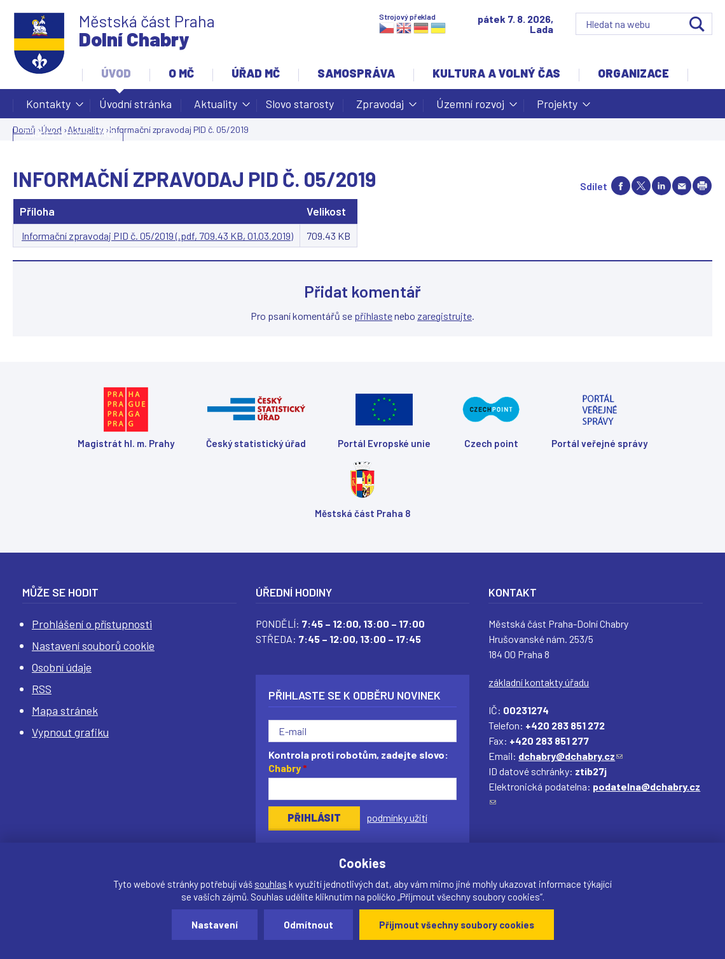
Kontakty (48, 107)
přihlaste (373, 316)
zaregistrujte (444, 316)
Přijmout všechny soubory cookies (456, 924)
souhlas (270, 884)
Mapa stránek (65, 710)
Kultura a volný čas (496, 73)
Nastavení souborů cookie (93, 645)
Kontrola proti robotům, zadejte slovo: (358, 761)
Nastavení (214, 924)
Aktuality (215, 107)
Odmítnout (308, 924)
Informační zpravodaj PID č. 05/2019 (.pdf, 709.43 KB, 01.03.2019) (157, 236)
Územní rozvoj (470, 107)
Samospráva (356, 73)
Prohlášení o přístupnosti (92, 624)
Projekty (557, 107)
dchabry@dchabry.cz (570, 756)
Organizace (633, 73)
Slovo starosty (300, 104)
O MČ (181, 73)
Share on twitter (641, 185)
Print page (702, 185)
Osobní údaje (62, 667)
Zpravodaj (380, 107)
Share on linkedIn (661, 185)
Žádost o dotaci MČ (68, 133)
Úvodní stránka (135, 104)
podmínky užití (396, 817)
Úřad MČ (255, 73)
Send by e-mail (681, 185)
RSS (42, 689)
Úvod (116, 73)
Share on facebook (620, 185)
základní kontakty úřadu (538, 682)
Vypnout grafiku (70, 732)
